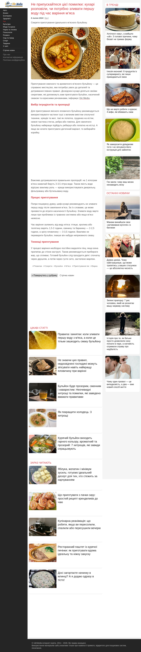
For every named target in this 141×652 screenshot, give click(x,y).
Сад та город (8, 38)
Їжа (46, 18)
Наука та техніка (10, 30)
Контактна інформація (13, 57)
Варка (94, 266)
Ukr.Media (84, 98)
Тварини (6, 43)
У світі (5, 46)
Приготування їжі (81, 266)
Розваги (6, 35)
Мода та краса (9, 27)
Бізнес (5, 13)
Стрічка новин (67, 275)
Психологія (7, 32)
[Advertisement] (65, 156)
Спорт (5, 41)
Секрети (48, 266)
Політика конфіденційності (15, 60)
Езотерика (7, 16)
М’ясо (68, 266)
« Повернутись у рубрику (44, 275)
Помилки (38, 266)
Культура (6, 24)
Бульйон (59, 266)
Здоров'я (6, 19)
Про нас (6, 54)
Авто (5, 10)
